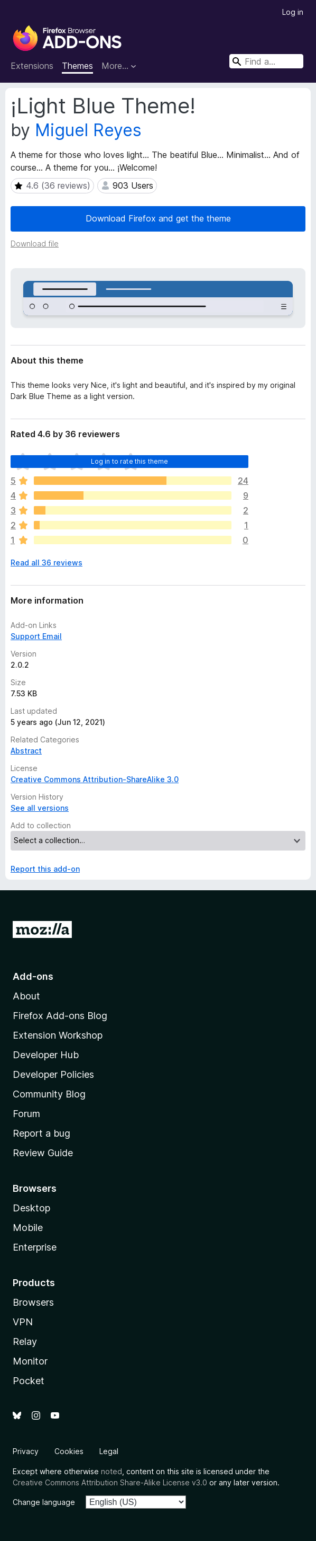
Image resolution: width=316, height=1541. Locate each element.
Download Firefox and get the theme (158, 218)
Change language (44, 1502)
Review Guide (43, 1152)
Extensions (32, 65)
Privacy (26, 1451)
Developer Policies (53, 1074)
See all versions (40, 807)
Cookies (68, 1451)
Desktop (31, 1208)
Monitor (30, 1361)
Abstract (26, 750)
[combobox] (266, 61)
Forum (26, 1113)
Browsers (33, 1302)
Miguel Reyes (88, 130)
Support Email (36, 636)
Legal (108, 1451)
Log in (292, 11)
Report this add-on (45, 868)
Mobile (28, 1227)
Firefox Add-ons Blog (60, 1015)
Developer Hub (46, 1054)
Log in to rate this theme (130, 461)
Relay (25, 1341)
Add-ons (33, 976)
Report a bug (41, 1133)
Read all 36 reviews (46, 562)
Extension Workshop (58, 1035)
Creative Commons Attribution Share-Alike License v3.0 (110, 1482)
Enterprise (35, 1247)
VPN (23, 1321)
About (26, 996)
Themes (77, 65)
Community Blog (49, 1094)
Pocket (28, 1380)
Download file (35, 243)
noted (111, 1471)
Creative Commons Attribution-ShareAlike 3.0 (95, 779)
